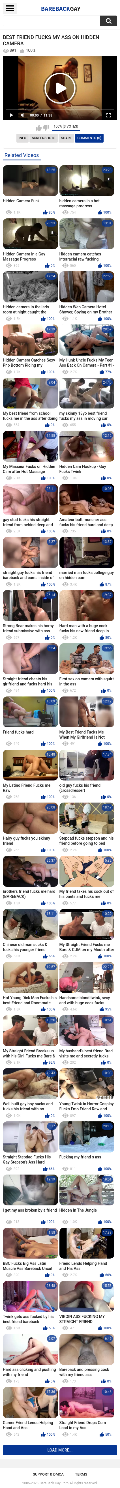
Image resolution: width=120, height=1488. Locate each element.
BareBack (61, 8)
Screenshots (43, 138)
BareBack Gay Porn (54, 1483)
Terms (81, 1474)
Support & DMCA (48, 1474)
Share (66, 138)
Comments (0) (89, 138)
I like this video (39, 128)
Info (22, 138)
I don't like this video (46, 128)
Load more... (60, 1450)
